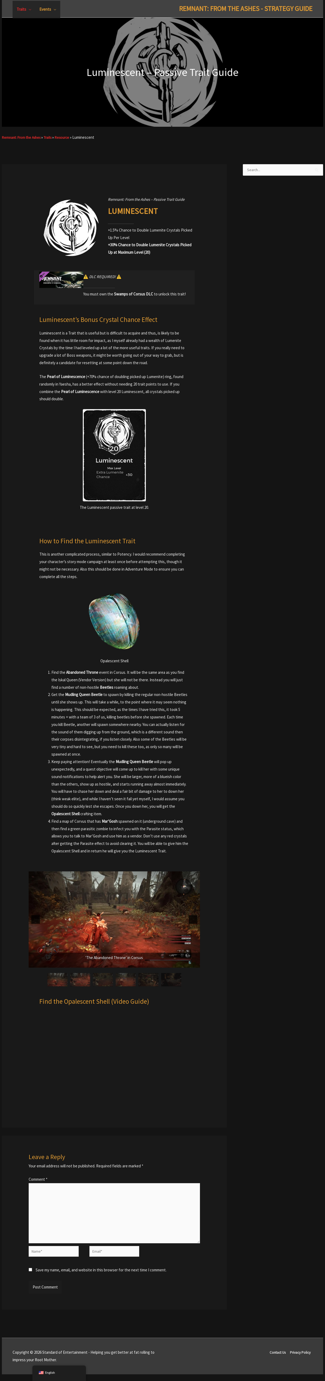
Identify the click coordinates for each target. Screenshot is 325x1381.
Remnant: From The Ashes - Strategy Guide (236, 8)
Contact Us (275, 1359)
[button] (35, 919)
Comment (38, 1179)
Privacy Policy (301, 1359)
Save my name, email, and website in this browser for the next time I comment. (101, 1276)
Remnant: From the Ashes (23, 137)
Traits (53, 137)
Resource (69, 137)
